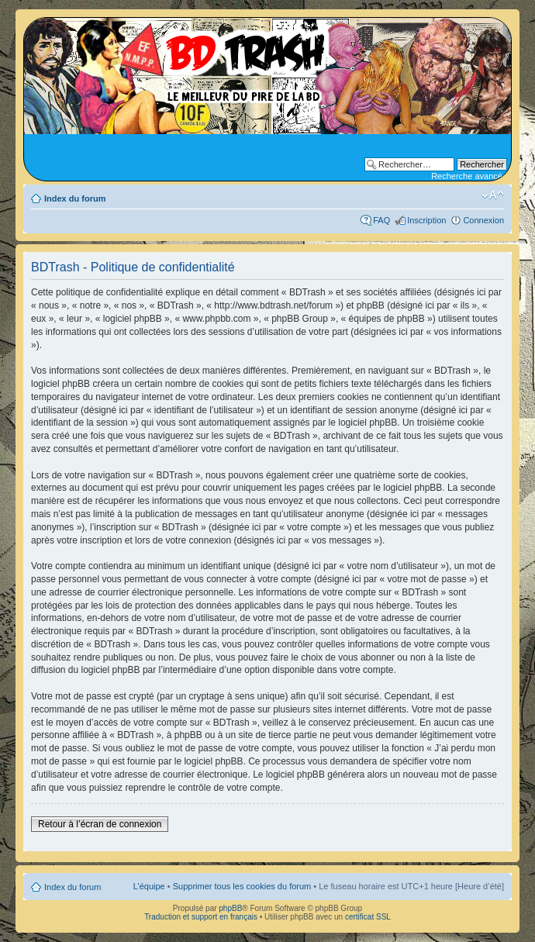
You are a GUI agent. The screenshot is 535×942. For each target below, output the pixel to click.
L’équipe (149, 886)
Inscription (426, 220)
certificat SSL (368, 917)
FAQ (381, 220)
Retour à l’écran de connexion (99, 824)
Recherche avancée (469, 176)
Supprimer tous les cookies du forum (242, 886)
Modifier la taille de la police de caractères (493, 195)
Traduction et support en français (200, 917)
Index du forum (74, 198)
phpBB (230, 908)
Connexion (483, 220)
